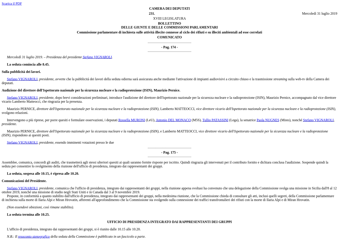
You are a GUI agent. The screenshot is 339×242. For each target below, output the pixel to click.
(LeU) (150, 120)
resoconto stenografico (34, 236)
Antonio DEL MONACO (173, 120)
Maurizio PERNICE (21, 109)
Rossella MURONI (131, 120)
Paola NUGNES (268, 120)
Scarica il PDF (12, 3)
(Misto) (285, 120)
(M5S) (196, 120)
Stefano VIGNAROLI (97, 57)
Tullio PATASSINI (215, 120)
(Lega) (233, 120)
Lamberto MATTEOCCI (177, 109)
